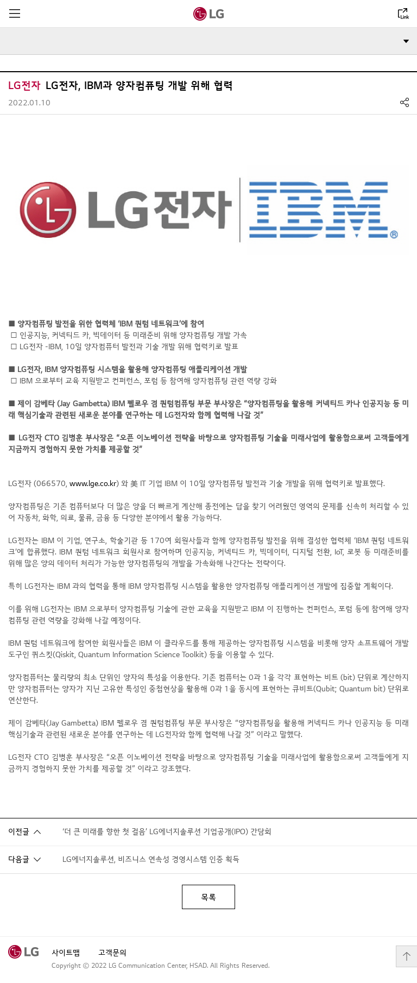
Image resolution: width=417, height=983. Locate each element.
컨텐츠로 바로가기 (0, 0)
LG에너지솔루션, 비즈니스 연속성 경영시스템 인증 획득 (150, 859)
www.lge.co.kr (93, 484)
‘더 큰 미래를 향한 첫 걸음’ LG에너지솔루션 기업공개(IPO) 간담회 (166, 832)
